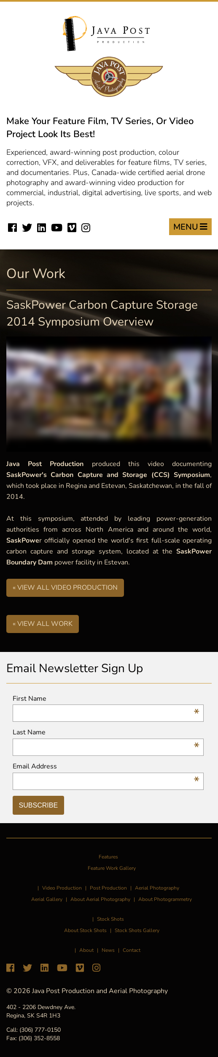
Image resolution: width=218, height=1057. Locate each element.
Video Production (62, 888)
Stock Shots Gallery (137, 930)
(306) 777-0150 (40, 1030)
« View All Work (43, 623)
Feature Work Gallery (112, 868)
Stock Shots (110, 919)
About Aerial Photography (100, 899)
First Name (106, 699)
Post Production (108, 888)
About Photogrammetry (165, 899)
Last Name (106, 732)
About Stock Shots (85, 930)
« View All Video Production (65, 587)
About (86, 950)
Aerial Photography (157, 888)
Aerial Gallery (46, 899)
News (108, 950)
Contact (131, 950)
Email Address (106, 766)
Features (108, 856)
